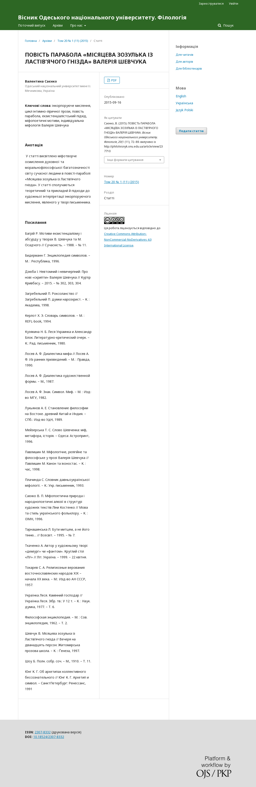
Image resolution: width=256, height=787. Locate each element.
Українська (184, 103)
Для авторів (184, 61)
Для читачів (184, 54)
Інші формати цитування (125, 160)
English (181, 96)
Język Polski (184, 110)
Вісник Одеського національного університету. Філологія (102, 17)
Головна (31, 41)
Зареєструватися (211, 3)
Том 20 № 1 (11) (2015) (72, 41)
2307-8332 (43, 732)
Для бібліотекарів (189, 68)
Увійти (233, 3)
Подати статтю (191, 131)
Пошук (228, 25)
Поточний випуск (31, 25)
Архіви (58, 25)
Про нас (76, 25)
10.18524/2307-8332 (48, 737)
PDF (114, 80)
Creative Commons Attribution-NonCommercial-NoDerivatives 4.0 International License (127, 239)
